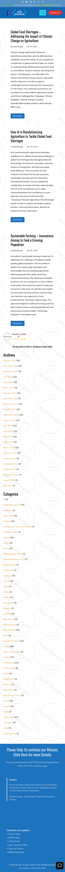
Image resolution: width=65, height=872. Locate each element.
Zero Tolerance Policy (18, 845)
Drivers (6, 543)
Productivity (8, 662)
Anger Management (12, 504)
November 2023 (10, 464)
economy (7, 575)
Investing (7, 613)
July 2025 (7, 376)
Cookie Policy (14, 841)
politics (6, 657)
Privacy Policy (14, 834)
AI (4, 499)
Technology (8, 717)
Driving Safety (9, 564)
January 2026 (9, 360)
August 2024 (9, 420)
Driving (6, 548)
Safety (6, 701)
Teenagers (8, 722)
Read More (17, 116)
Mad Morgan (18, 46)
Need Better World (11, 641)
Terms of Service (34, 766)
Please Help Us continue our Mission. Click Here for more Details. (32, 752)
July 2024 (8, 425)
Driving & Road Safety (13, 554)
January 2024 (9, 458)
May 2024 (8, 436)
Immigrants (8, 603)
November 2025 (10, 371)
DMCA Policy (14, 837)
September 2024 (11, 415)
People (6, 646)
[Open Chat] (59, 865)
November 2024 (10, 404)
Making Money (9, 624)
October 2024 (9, 409)
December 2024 (10, 398)
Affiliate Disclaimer (16, 852)
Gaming (6, 581)
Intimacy (7, 608)
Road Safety (8, 679)
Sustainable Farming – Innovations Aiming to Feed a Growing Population (32, 240)
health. (6, 597)
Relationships (9, 668)
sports (6, 711)
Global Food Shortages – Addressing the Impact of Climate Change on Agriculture (31, 36)
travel (5, 728)
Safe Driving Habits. (12, 695)
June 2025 (8, 382)
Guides (6, 592)
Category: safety (10, 532)
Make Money (8, 619)
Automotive (8, 515)
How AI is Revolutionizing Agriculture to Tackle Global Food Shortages (31, 136)
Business (7, 521)
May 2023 (7, 485)
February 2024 (10, 453)
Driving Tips (8, 570)
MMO (5, 635)
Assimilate (7, 510)
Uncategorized (9, 733)
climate (6, 537)
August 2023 (9, 480)
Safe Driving (8, 690)
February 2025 (10, 393)
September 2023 (11, 474)
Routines (7, 684)
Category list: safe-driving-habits (17, 526)
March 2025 (8, 387)
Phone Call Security (12, 652)
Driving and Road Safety (14, 559)
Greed (6, 586)
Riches (6, 673)
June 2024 (8, 431)
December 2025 (10, 366)
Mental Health (9, 630)
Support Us (54, 12)
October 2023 (9, 469)
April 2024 (8, 442)
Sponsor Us (9, 5)
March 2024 (8, 447)
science (6, 706)
